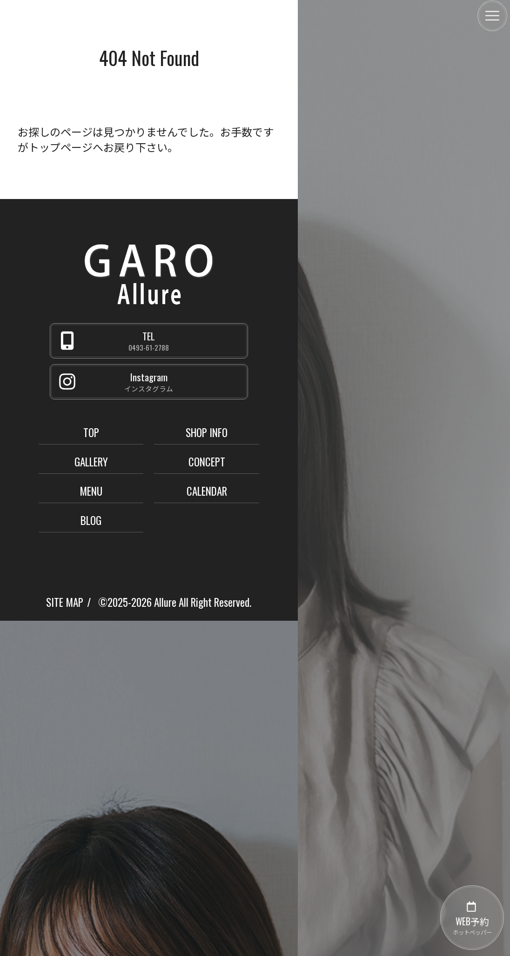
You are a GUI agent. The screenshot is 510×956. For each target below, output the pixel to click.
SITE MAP (64, 602)
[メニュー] (492, 16)
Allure (165, 602)
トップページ (60, 147)
